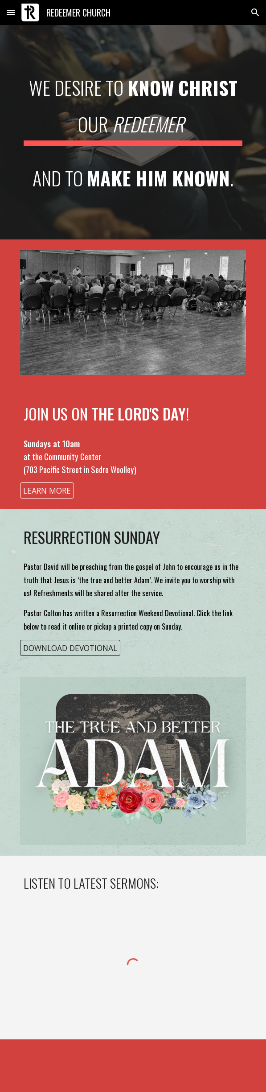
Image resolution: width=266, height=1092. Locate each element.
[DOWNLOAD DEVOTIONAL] (70, 647)
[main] (133, 132)
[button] (10, 12)
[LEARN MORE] (47, 490)
